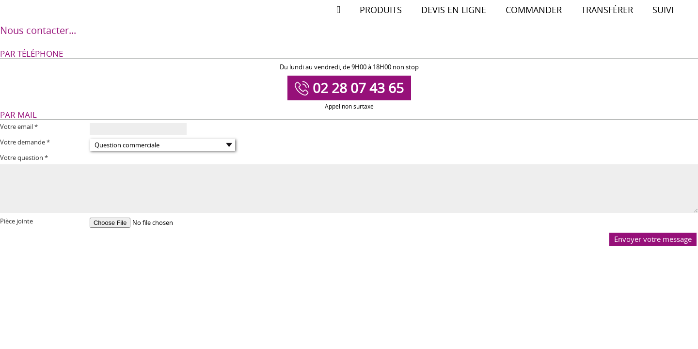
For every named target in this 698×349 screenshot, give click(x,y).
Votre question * (24, 157)
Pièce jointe (16, 221)
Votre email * (19, 126)
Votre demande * (25, 142)
